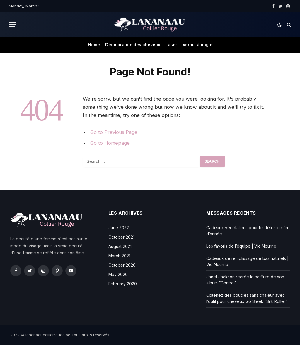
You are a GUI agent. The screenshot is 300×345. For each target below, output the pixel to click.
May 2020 (118, 274)
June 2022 (118, 227)
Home (94, 44)
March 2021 (119, 255)
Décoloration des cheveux (132, 44)
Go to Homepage (110, 143)
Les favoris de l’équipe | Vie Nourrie (241, 246)
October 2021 (121, 236)
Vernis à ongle (197, 44)
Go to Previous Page (113, 132)
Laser (171, 44)
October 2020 (122, 265)
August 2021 (120, 246)
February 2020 (122, 283)
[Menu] (12, 24)
